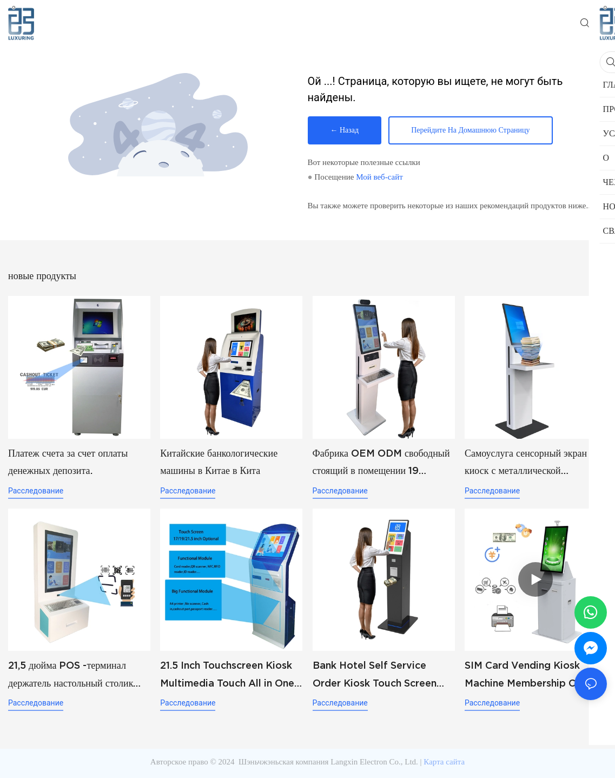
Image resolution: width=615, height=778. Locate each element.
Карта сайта (444, 761)
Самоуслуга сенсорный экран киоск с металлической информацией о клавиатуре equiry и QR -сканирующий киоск (526, 463)
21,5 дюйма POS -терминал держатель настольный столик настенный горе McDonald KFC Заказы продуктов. (78, 676)
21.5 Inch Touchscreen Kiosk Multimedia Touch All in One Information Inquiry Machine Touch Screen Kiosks (227, 676)
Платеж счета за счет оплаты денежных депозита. (68, 461)
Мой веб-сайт (379, 177)
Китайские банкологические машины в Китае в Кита (218, 461)
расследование (35, 490)
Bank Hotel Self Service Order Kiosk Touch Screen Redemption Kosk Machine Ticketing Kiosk (376, 676)
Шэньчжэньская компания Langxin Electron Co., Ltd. (328, 761)
